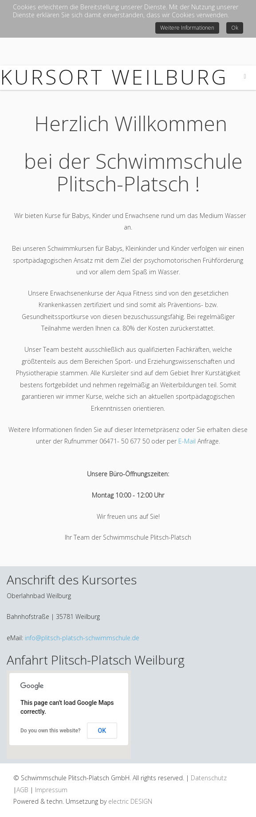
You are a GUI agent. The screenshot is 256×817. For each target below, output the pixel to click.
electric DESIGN (130, 801)
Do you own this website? (50, 731)
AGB (22, 790)
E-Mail (187, 441)
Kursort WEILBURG (114, 76)
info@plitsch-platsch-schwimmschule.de (82, 638)
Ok (234, 27)
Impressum (51, 790)
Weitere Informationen (187, 27)
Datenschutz (209, 778)
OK (102, 730)
